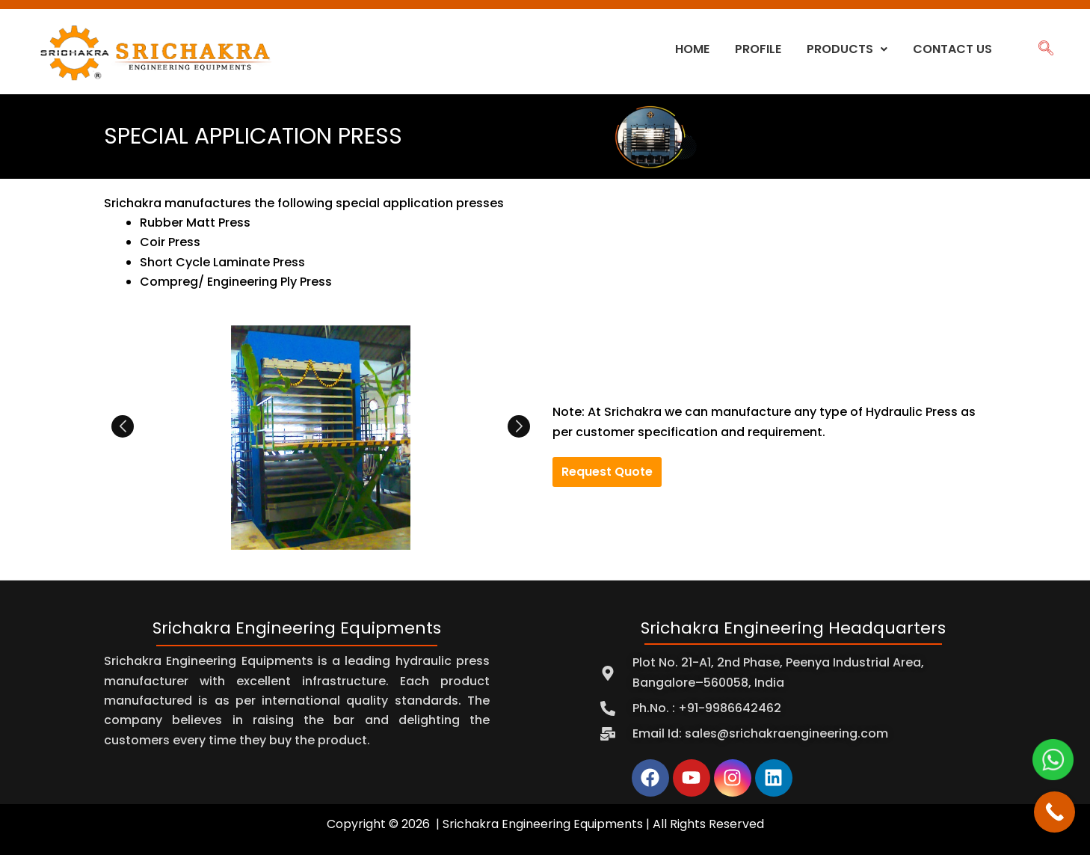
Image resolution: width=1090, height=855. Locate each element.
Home (692, 49)
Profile (758, 49)
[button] (847, 49)
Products (847, 49)
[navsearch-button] (1045, 49)
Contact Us (952, 49)
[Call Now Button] (1054, 812)
